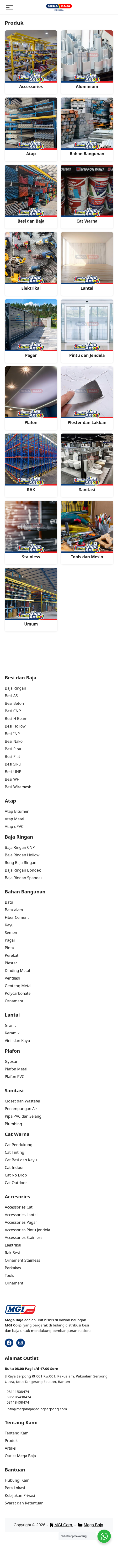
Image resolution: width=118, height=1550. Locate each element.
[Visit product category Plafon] (31, 395)
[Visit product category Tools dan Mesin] (87, 530)
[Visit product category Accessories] (31, 59)
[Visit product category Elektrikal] (31, 261)
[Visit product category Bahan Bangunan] (87, 127)
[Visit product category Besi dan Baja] (31, 194)
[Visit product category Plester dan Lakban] (87, 395)
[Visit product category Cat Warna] (87, 194)
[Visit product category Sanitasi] (87, 463)
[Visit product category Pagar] (31, 328)
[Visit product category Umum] (31, 597)
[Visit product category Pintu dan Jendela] (87, 328)
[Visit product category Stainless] (31, 530)
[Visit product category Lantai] (87, 261)
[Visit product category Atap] (31, 127)
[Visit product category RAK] (31, 463)
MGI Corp (61, 1525)
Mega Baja (90, 1525)
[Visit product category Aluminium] (87, 59)
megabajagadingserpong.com (41, 1408)
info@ (11, 1408)
